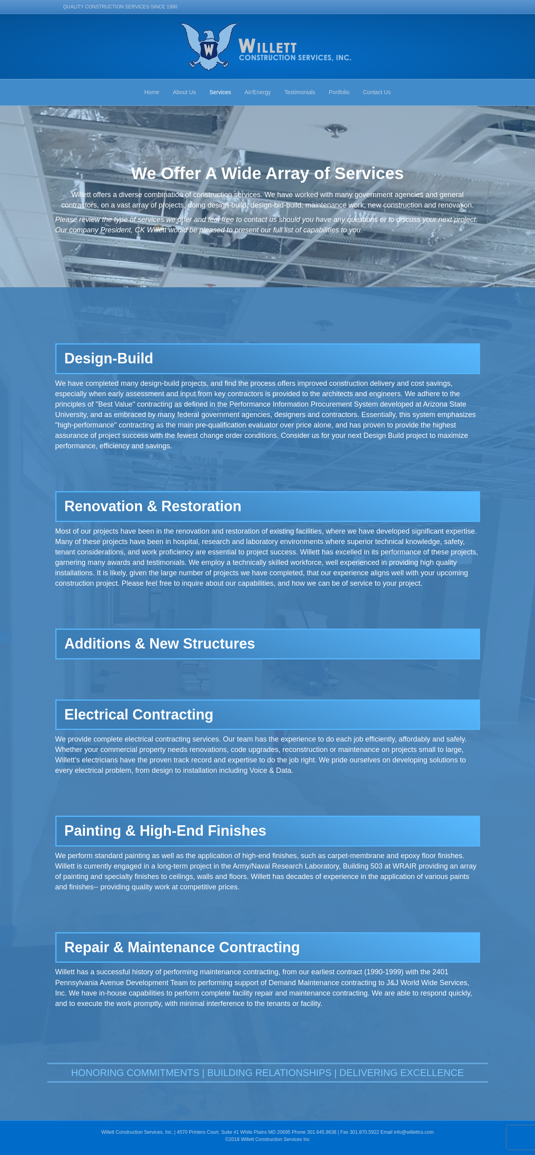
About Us (184, 92)
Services (220, 92)
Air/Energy (257, 92)
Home (151, 92)
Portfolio (339, 92)
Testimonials (300, 92)
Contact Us (377, 92)
